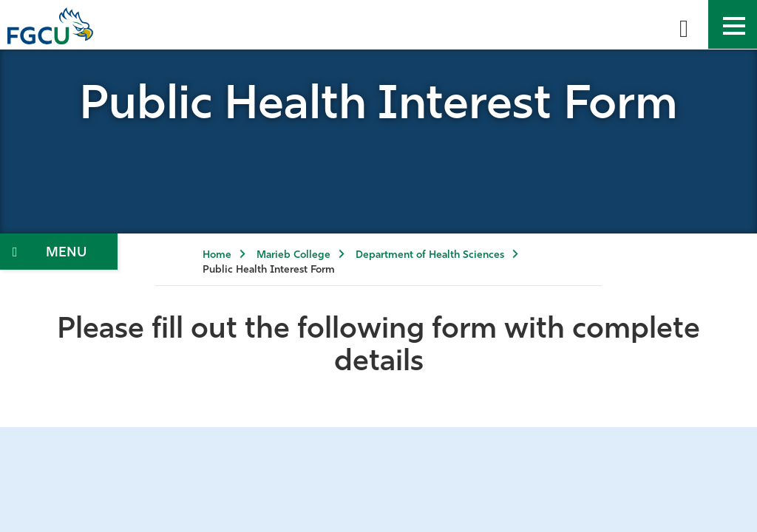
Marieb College (293, 255)
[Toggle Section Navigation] (59, 251)
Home (217, 255)
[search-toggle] (683, 24)
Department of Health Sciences (430, 255)
